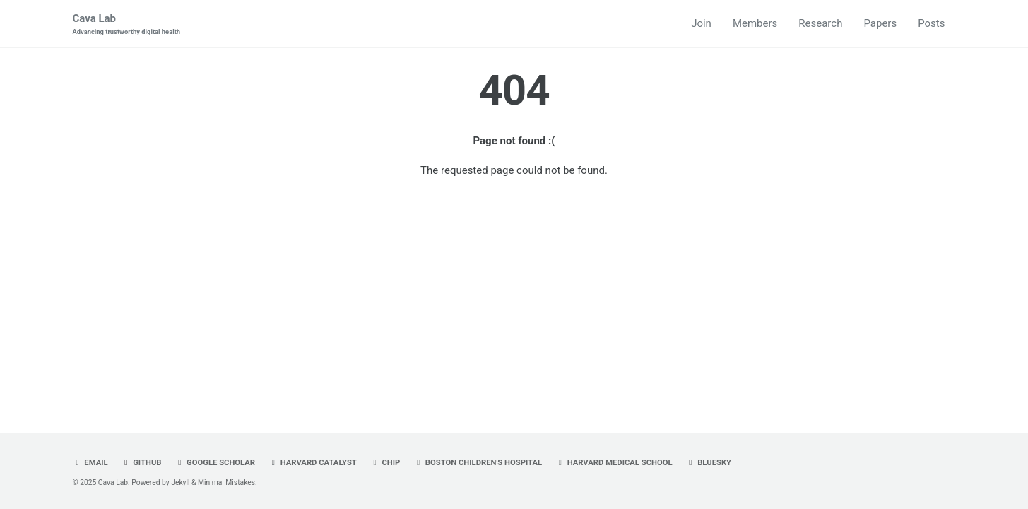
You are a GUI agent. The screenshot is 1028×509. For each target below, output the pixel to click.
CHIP (385, 462)
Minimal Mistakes (226, 482)
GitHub (141, 462)
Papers (880, 23)
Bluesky (708, 462)
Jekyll (180, 482)
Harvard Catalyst (312, 462)
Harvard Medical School (614, 462)
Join (701, 23)
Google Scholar (215, 462)
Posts (931, 23)
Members (755, 23)
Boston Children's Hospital (477, 462)
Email (90, 462)
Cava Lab (127, 24)
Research (820, 23)
